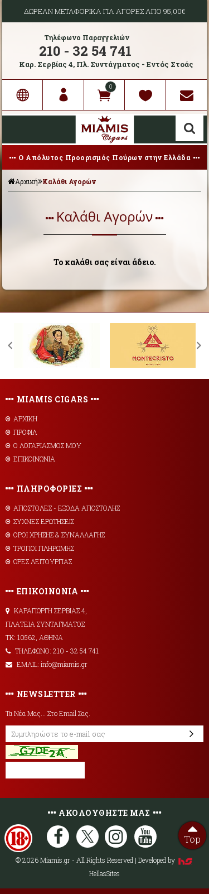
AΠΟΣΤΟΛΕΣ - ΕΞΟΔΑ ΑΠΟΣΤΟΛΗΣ (63, 507)
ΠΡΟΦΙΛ (21, 431)
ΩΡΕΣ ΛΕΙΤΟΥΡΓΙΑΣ (39, 561)
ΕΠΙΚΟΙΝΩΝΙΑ (30, 458)
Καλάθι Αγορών (69, 181)
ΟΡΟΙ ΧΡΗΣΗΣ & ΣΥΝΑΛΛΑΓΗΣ (55, 534)
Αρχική (23, 181)
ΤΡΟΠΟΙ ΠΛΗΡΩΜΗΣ (40, 548)
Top (192, 833)
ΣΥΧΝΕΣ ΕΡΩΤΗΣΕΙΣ (40, 521)
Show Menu (19, 129)
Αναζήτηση (189, 128)
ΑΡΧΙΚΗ (21, 418)
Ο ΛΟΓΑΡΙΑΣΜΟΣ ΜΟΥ (43, 445)
